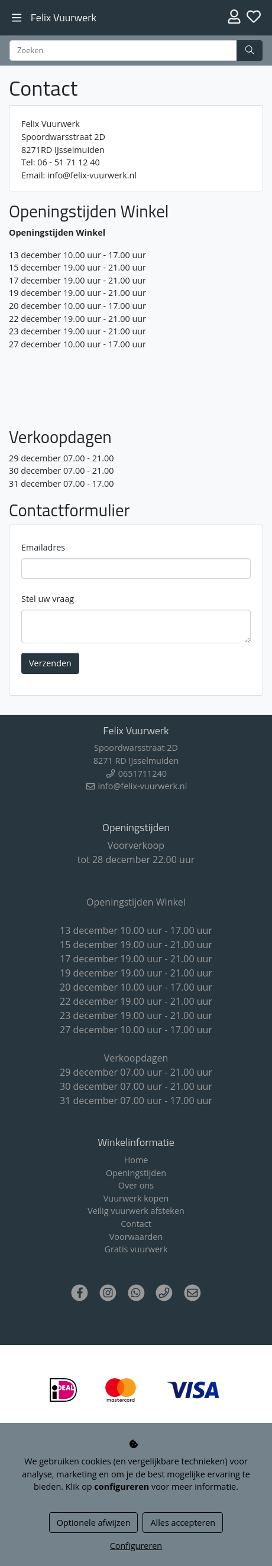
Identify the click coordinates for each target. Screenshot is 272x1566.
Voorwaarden (136, 1236)
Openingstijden (136, 1172)
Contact (136, 1223)
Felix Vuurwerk (63, 17)
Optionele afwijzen (94, 1522)
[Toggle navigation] (16, 18)
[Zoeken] (123, 50)
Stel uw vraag (47, 598)
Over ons (136, 1185)
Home (136, 1159)
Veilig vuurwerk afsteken (136, 1210)
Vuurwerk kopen (136, 1198)
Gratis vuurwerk (135, 1249)
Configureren (136, 1545)
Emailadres (43, 547)
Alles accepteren (182, 1522)
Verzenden (50, 663)
